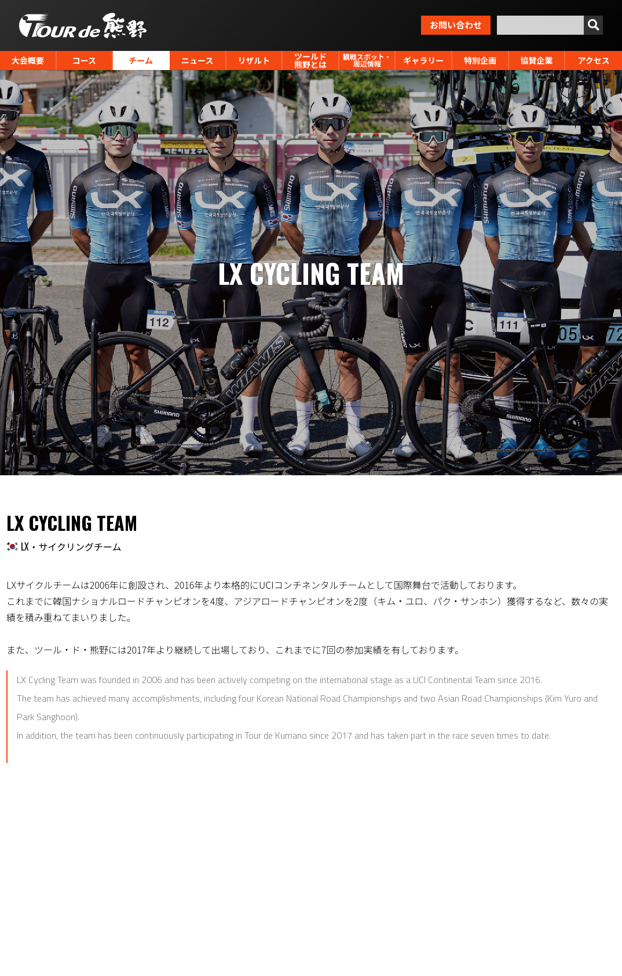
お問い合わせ (456, 24)
